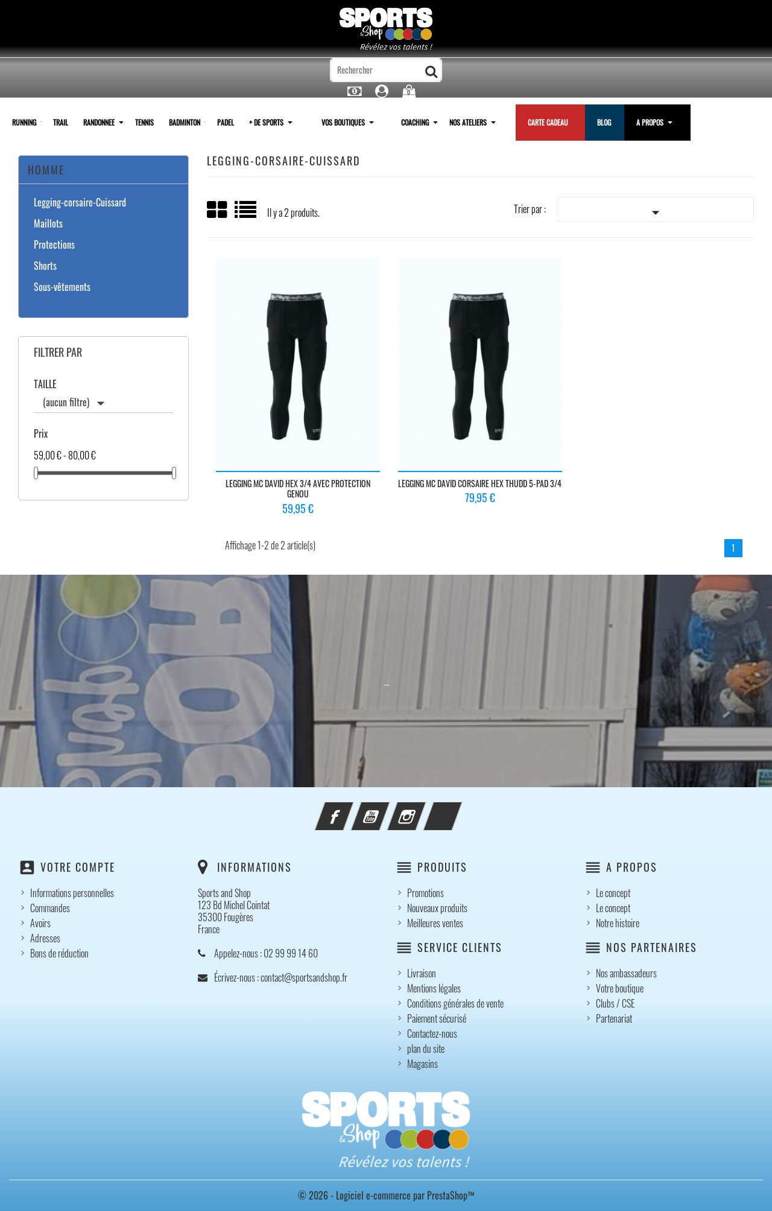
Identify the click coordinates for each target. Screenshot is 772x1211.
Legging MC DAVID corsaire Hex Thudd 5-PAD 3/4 (480, 483)
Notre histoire (617, 923)
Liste (246, 214)
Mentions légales (434, 988)
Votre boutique (620, 988)
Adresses (45, 938)
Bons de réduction (59, 953)
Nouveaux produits (437, 908)
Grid (218, 210)
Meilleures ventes (435, 923)
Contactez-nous (432, 1033)
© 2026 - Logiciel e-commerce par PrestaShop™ (386, 1195)
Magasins (422, 1063)
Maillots (48, 224)
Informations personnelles (72, 893)
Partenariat (614, 1018)
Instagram (422, 809)
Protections (54, 245)
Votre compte (77, 867)
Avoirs (40, 923)
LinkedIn (459, 809)
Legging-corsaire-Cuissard (80, 202)
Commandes (50, 908)
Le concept (613, 893)
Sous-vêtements (62, 287)
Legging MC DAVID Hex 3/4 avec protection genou (298, 488)
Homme (46, 169)
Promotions (425, 893)
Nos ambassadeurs (626, 973)
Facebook (350, 809)
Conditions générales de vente (455, 1003)
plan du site (426, 1048)
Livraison (421, 973)
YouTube (386, 809)
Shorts (45, 266)
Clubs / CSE (615, 1003)
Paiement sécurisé (436, 1018)
